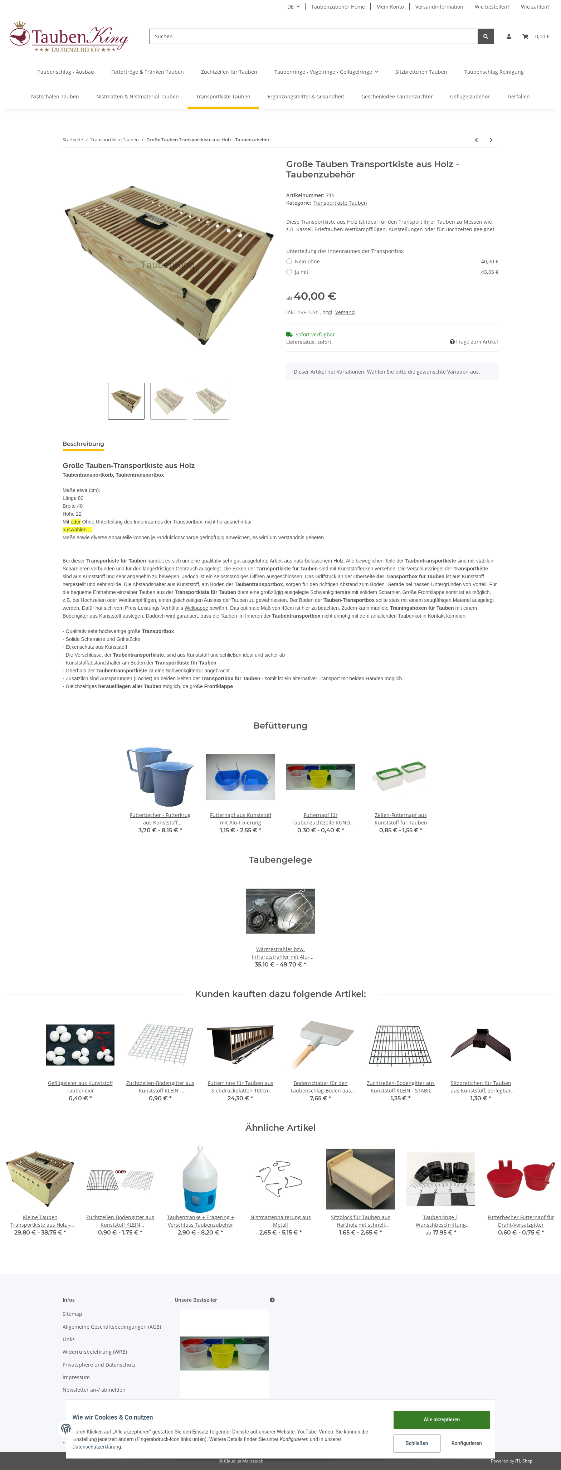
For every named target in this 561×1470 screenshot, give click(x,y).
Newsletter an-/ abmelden (94, 1389)
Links (69, 1339)
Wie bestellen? (492, 6)
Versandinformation (439, 6)
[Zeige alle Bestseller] (272, 1300)
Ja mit (396, 272)
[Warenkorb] (536, 36)
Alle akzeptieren (436, 1419)
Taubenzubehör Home (338, 6)
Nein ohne (396, 261)
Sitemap (72, 1313)
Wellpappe (196, 608)
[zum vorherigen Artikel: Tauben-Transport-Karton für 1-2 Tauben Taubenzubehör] (476, 139)
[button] (509, 36)
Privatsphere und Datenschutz (99, 1364)
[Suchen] (313, 36)
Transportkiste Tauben (340, 202)
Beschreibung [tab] (83, 443)
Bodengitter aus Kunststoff (93, 616)
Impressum (76, 1377)
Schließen (411, 1443)
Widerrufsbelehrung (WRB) (95, 1351)
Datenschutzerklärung (102, 1447)
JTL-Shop (523, 1461)
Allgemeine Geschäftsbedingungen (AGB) (112, 1326)
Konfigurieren (462, 1443)
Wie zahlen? (535, 6)
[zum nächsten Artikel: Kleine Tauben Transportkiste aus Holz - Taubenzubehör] (491, 139)
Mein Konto (390, 6)
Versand (345, 312)
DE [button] (290, 6)
